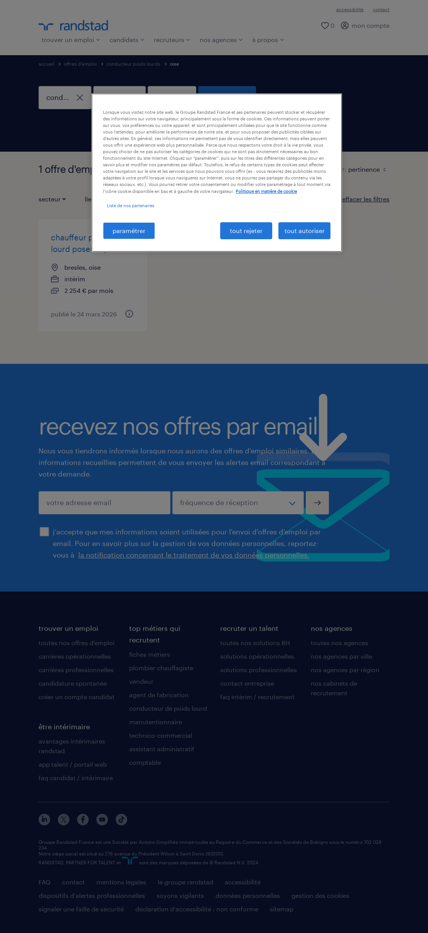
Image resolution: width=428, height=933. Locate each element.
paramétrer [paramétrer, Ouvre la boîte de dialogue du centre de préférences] (129, 230)
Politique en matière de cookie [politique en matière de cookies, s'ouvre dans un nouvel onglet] (266, 191)
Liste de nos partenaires (130, 205)
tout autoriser (305, 230)
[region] (216, 172)
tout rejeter (246, 230)
